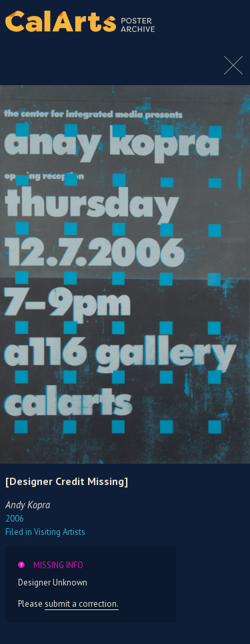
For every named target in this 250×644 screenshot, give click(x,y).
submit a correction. (82, 603)
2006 (14, 518)
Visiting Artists (45, 532)
